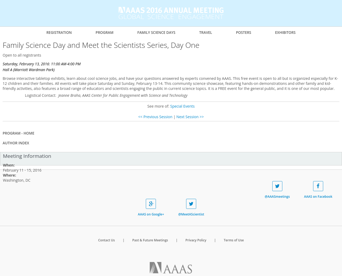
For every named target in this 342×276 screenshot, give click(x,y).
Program (104, 32)
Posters (243, 32)
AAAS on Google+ (151, 208)
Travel (205, 32)
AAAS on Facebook (318, 190)
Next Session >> (190, 116)
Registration (59, 32)
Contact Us (106, 240)
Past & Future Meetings (150, 240)
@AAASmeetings (277, 190)
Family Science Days (156, 32)
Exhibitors (285, 32)
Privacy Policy (196, 240)
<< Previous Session (155, 116)
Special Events (182, 106)
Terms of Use (234, 240)
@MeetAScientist (191, 208)
